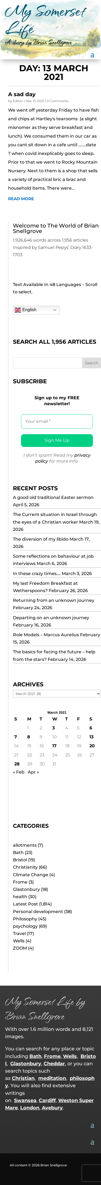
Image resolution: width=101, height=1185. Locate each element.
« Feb (19, 772)
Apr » (33, 772)
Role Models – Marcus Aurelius (46, 634)
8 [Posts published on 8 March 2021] (28, 736)
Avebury (52, 1108)
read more (21, 198)
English (25, 310)
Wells (19, 940)
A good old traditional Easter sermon (53, 497)
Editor (18, 101)
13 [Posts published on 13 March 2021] (91, 736)
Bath (18, 852)
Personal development (38, 911)
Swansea (25, 1100)
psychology (25, 926)
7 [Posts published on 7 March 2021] (15, 736)
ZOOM (20, 948)
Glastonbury (26, 889)
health (20, 896)
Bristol (20, 859)
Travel (19, 933)
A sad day (22, 94)
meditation (52, 1078)
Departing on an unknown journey (51, 617)
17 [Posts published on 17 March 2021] (54, 745)
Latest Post (25, 904)
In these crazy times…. (37, 573)
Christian (23, 1078)
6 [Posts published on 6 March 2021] (90, 728)
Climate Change (30, 874)
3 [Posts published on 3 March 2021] (53, 728)
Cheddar (54, 1064)
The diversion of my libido (40, 539)
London (29, 1108)
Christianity (25, 867)
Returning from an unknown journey (53, 600)
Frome (20, 882)
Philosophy (25, 918)
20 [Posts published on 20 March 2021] (92, 745)
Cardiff (47, 1100)
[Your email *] (57, 421)
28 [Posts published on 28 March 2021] (17, 764)
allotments (25, 845)
